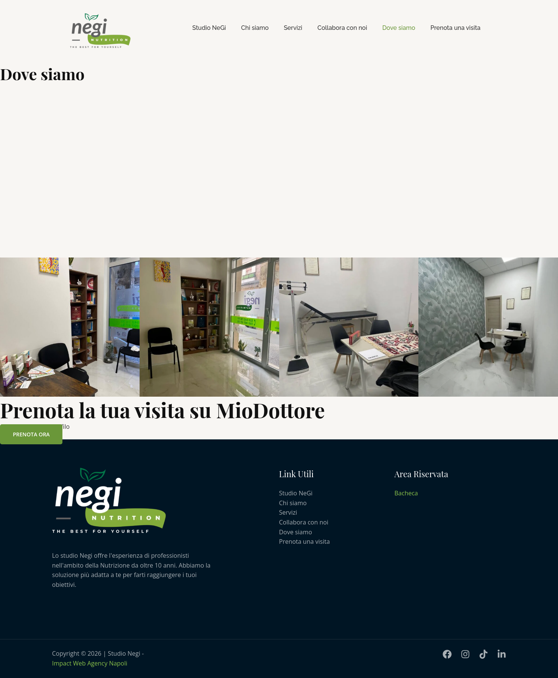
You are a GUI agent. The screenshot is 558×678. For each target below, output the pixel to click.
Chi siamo (255, 27)
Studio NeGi (209, 27)
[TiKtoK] (483, 654)
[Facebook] (447, 654)
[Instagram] (465, 654)
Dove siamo (398, 27)
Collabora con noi (342, 27)
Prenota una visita (455, 27)
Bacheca (406, 493)
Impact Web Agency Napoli (89, 663)
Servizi (293, 27)
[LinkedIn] (501, 654)
